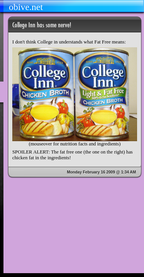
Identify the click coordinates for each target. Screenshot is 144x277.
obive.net (26, 7)
